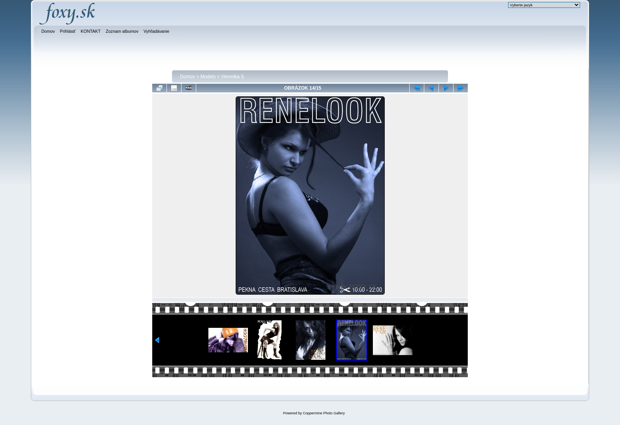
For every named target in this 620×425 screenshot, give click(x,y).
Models (208, 76)
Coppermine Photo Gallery (324, 413)
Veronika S (232, 76)
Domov (187, 76)
